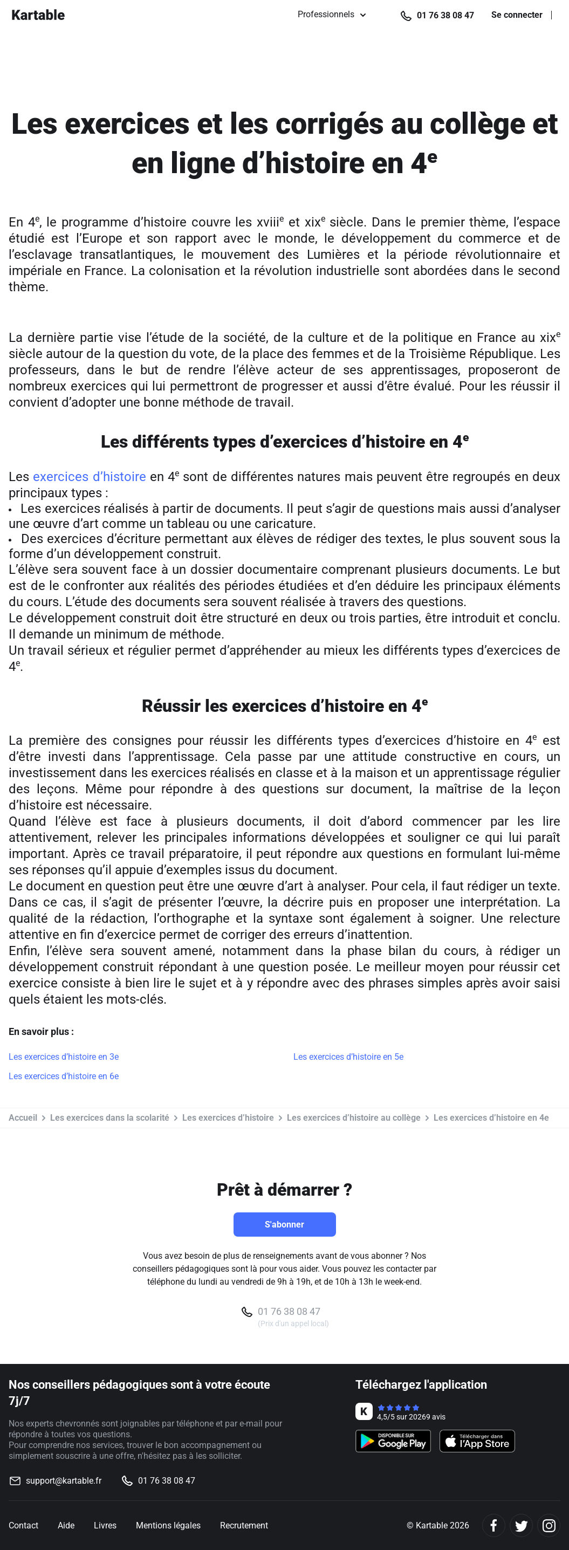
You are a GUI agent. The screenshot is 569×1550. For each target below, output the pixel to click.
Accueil (23, 1118)
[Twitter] (521, 1525)
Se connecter (517, 15)
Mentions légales (168, 1525)
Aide (66, 1525)
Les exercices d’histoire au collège (354, 1118)
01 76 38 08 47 (445, 15)
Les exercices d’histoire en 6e (64, 1076)
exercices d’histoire (89, 476)
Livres (105, 1525)
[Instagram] (548, 1525)
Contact (23, 1525)
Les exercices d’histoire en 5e (348, 1057)
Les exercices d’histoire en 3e (64, 1057)
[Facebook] (493, 1525)
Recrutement (244, 1525)
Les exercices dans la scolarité (109, 1118)
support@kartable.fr (63, 1481)
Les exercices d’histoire (228, 1118)
